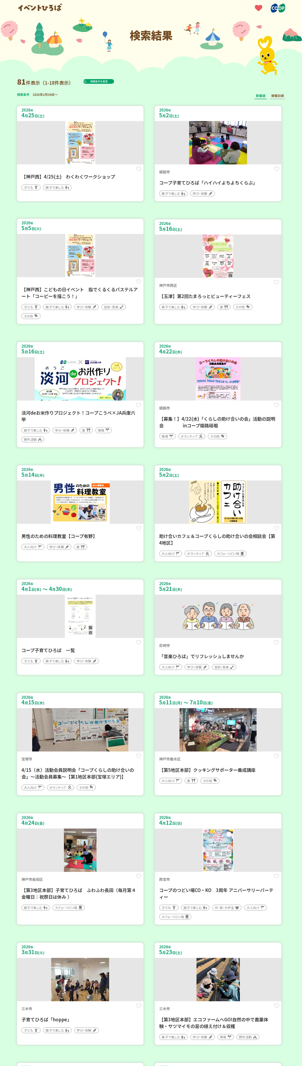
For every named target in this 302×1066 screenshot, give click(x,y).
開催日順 (277, 95)
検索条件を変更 (109, 81)
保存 (91, 172)
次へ (177, 931)
